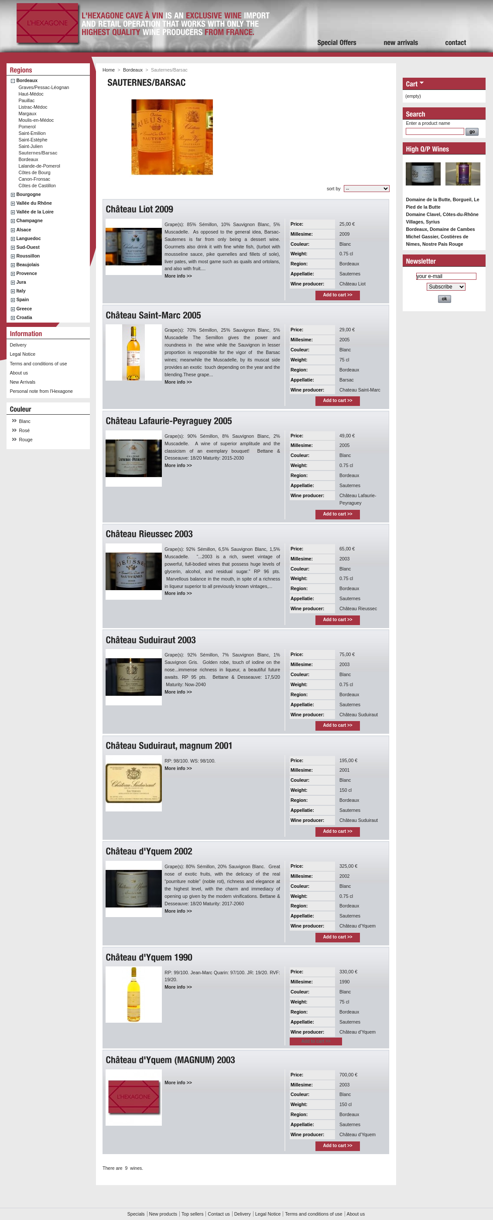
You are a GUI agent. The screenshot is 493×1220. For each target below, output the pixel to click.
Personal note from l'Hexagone (41, 391)
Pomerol (26, 126)
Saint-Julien (30, 146)
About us (19, 372)
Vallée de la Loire (35, 211)
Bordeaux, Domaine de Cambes (440, 229)
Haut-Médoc (30, 93)
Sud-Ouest (27, 247)
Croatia (24, 317)
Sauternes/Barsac (37, 152)
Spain (22, 299)
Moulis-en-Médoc (36, 120)
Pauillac (26, 100)
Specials (136, 1214)
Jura (21, 282)
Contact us (218, 1214)
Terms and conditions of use (38, 363)
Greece (24, 308)
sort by (334, 188)
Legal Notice (22, 354)
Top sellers (192, 1214)
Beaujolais (27, 264)
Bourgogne (28, 194)
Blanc (25, 421)
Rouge (26, 439)
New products (163, 1214)
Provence (26, 273)
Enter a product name (428, 123)
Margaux (27, 113)
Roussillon (28, 255)
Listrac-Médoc (32, 107)
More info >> (178, 275)
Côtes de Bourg (34, 172)
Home (109, 69)
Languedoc (28, 238)
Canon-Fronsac (34, 179)
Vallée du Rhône (33, 203)
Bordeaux (27, 80)
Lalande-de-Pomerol (39, 165)
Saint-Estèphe (32, 139)
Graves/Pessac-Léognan (43, 87)
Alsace (23, 229)
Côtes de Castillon (37, 185)
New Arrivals (22, 382)
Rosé (24, 430)
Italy (20, 290)
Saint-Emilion (31, 133)
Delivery (18, 344)
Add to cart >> (337, 294)
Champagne (29, 220)
